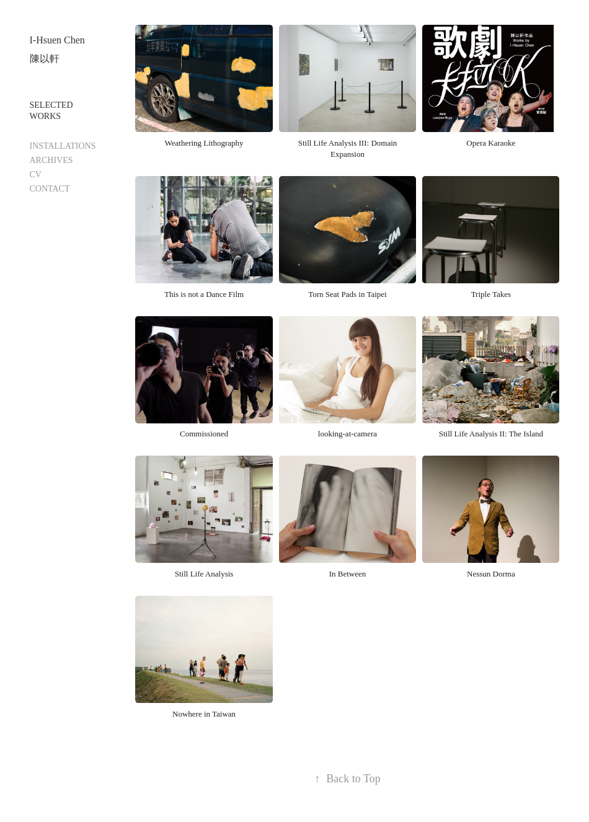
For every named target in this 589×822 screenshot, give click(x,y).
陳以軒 (45, 58)
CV (36, 174)
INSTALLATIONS (63, 146)
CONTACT (50, 188)
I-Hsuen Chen (57, 40)
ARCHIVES (51, 160)
